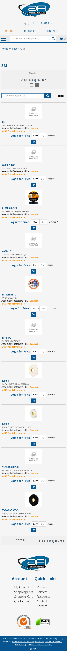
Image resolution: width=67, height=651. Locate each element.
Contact (42, 601)
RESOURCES (30, 31)
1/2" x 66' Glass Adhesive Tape (13, 255)
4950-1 (5, 380)
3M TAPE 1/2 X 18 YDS (10, 341)
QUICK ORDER (42, 23)
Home (4, 48)
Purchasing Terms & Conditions (49, 641)
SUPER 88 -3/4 (9, 208)
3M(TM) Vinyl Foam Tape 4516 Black (16, 513)
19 (43, 79)
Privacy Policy (20, 644)
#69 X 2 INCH (8, 165)
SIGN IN (24, 24)
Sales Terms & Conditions (24, 641)
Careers (42, 606)
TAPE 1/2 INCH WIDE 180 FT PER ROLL (16, 125)
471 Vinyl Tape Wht (9, 298)
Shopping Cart (23, 597)
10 (38, 80)
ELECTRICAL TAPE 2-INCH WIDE (14, 168)
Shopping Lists (23, 592)
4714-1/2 (6, 337)
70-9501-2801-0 (9, 466)
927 (3, 121)
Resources (43, 597)
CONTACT (51, 31)
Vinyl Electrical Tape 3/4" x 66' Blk (15, 211)
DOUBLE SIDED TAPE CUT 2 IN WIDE (16, 427)
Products (43, 587)
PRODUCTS (10, 31)
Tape (14, 48)
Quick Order (22, 601)
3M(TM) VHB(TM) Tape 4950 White (15, 384)
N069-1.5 (6, 251)
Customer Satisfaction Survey (40, 644)
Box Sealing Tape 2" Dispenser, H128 (16, 470)
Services (42, 592)
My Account (21, 587)
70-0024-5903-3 (9, 510)
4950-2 (5, 423)
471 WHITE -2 (8, 294)
